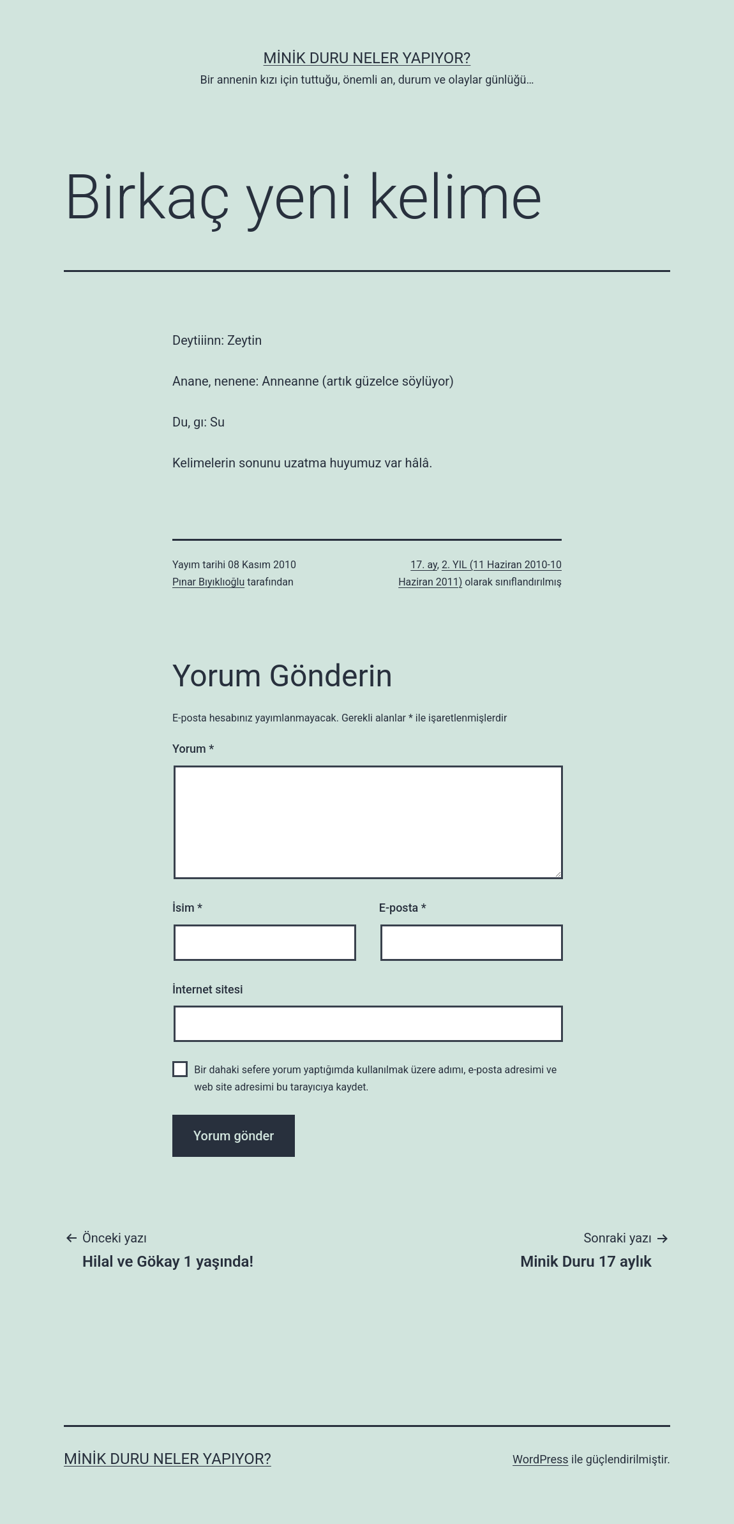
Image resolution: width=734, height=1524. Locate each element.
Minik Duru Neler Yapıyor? (367, 58)
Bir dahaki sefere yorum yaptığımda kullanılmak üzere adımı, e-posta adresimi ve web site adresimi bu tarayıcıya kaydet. (375, 1078)
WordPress (540, 1459)
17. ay (423, 565)
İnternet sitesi (207, 989)
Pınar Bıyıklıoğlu (208, 582)
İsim (187, 907)
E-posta (402, 907)
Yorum (193, 748)
